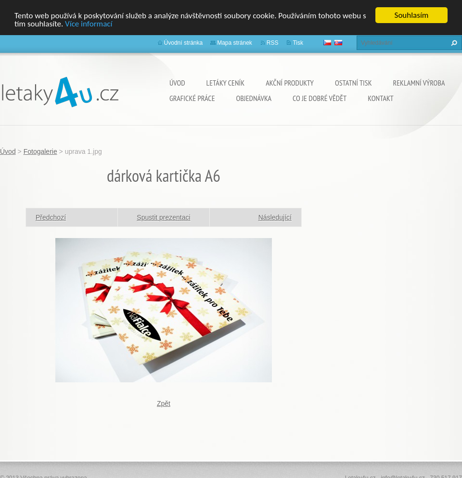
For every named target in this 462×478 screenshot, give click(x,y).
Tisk (298, 42)
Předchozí (51, 217)
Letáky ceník (225, 83)
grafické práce (192, 98)
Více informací (88, 24)
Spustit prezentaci (163, 217)
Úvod (177, 83)
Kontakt (380, 98)
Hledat (453, 43)
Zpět (163, 403)
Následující (275, 217)
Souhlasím (412, 15)
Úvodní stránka (183, 42)
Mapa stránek (234, 42)
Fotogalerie (40, 151)
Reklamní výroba (419, 83)
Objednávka (253, 98)
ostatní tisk (353, 83)
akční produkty (290, 83)
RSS (273, 42)
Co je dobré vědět (319, 98)
